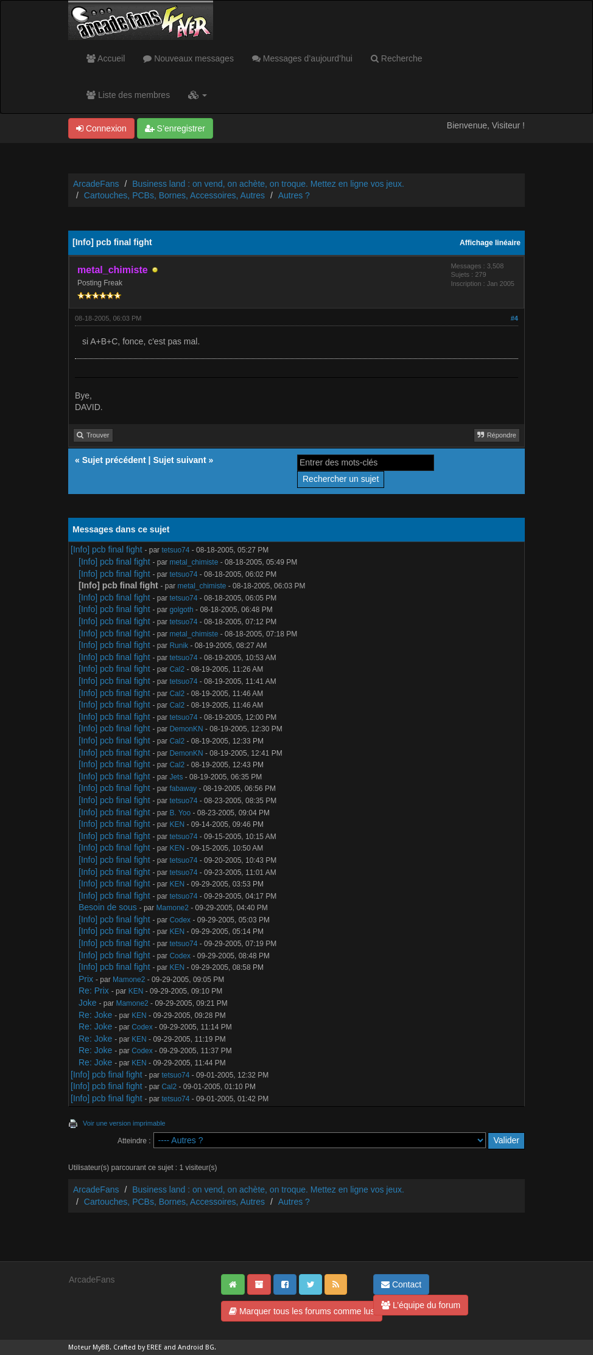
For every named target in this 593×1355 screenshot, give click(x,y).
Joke (88, 1003)
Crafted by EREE (137, 1347)
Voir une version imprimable (124, 1123)
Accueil (105, 58)
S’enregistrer (175, 128)
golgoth (181, 609)
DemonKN (186, 729)
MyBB (101, 1347)
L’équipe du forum (420, 1305)
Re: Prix (94, 990)
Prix (86, 979)
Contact (401, 1284)
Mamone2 (172, 908)
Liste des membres (128, 95)
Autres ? (294, 195)
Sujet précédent (114, 460)
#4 (514, 318)
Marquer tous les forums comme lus (301, 1311)
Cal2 (176, 669)
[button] (197, 95)
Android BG (196, 1347)
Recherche (397, 58)
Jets (176, 777)
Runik (178, 645)
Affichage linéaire (490, 243)
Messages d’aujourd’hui (302, 58)
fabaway (183, 788)
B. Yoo (180, 813)
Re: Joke (95, 1015)
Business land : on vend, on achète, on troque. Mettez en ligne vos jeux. (268, 184)
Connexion (101, 128)
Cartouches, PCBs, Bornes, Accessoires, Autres (174, 195)
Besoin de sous (108, 907)
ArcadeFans (96, 184)
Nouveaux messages (188, 58)
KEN (176, 824)
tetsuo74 (175, 550)
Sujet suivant (179, 460)
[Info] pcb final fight (106, 549)
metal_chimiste (193, 562)
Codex (180, 920)
